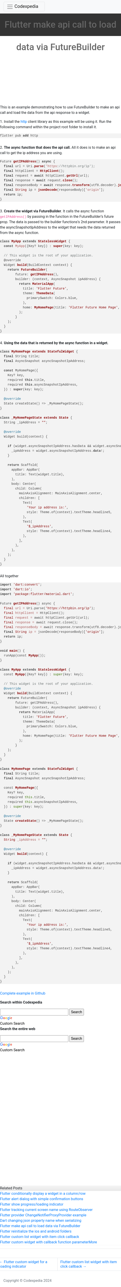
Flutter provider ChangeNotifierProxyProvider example (43, 1215)
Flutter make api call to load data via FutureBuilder (40, 1226)
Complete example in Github (22, 993)
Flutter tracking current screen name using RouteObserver (46, 1210)
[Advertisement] (59, 70)
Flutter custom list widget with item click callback (39, 1237)
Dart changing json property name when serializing (40, 1220)
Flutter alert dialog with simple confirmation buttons (41, 1199)
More (93, 1242)
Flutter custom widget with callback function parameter (44, 1242)
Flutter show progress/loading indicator (31, 1204)
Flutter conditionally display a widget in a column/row (42, 1193)
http (24, 121)
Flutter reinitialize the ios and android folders (35, 1231)
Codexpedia (26, 6)
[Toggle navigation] (24, 6)
